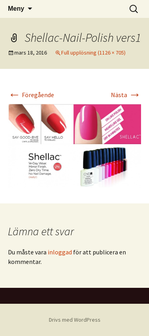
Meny (16, 8)
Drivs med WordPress (75, 319)
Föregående (31, 95)
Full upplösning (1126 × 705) (93, 52)
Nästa (126, 95)
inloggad (60, 252)
